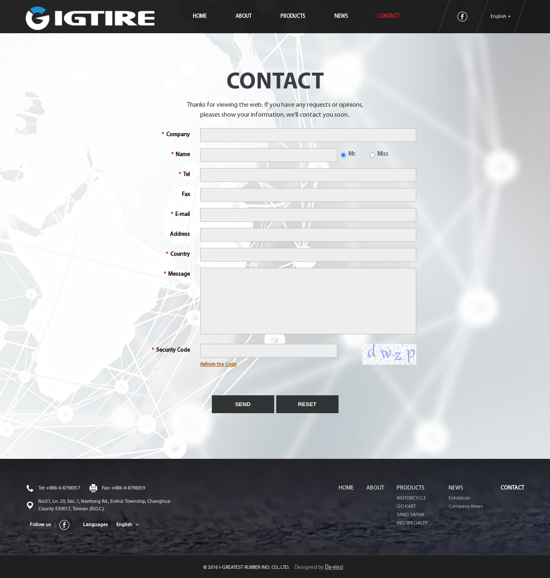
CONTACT (404, 16)
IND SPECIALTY (412, 523)
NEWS (356, 16)
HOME (215, 16)
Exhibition (459, 498)
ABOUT (259, 16)
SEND (242, 404)
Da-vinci (334, 567)
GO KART (406, 506)
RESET (307, 404)
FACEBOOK (64, 525)
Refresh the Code (218, 364)
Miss (379, 154)
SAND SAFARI (410, 514)
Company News (466, 506)
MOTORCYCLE (411, 498)
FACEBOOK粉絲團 (462, 16)
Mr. (348, 154)
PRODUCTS (308, 16)
